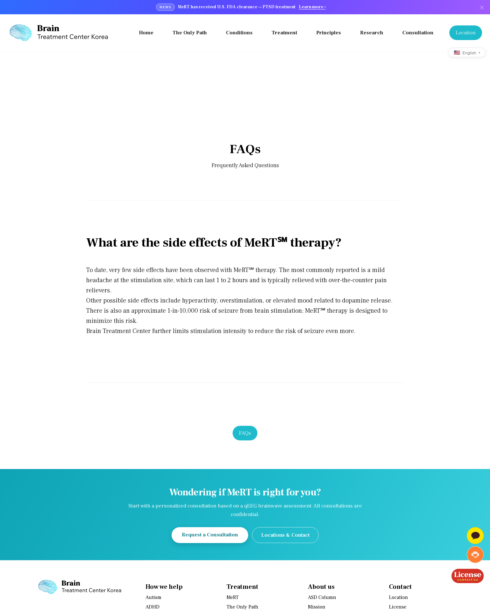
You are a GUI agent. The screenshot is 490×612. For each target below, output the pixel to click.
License (397, 607)
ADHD (153, 607)
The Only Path (242, 607)
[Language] (467, 52)
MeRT (233, 598)
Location (398, 598)
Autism (153, 598)
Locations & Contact (285, 535)
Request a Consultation (210, 535)
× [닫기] (482, 7)
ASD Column (322, 598)
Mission (316, 607)
